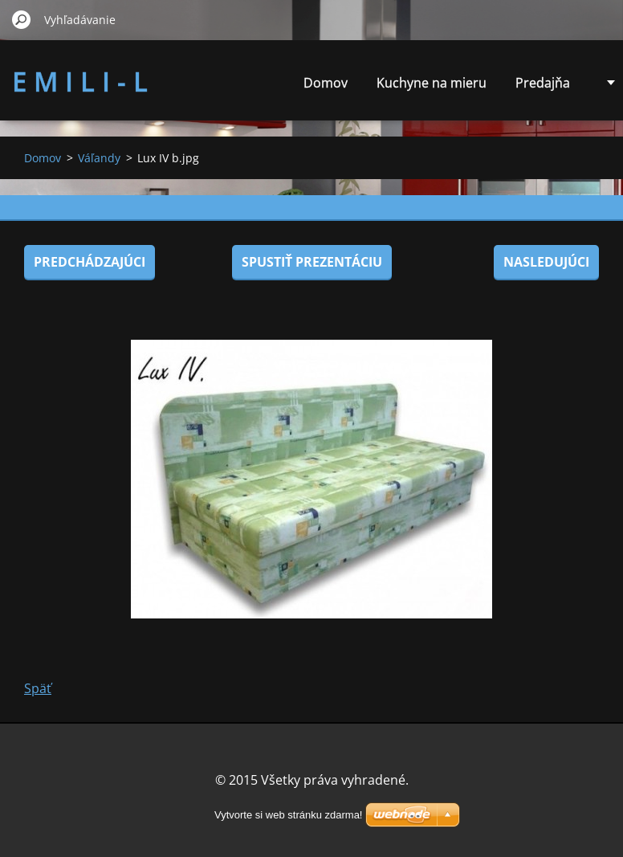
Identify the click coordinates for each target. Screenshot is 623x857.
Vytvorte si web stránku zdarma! (288, 815)
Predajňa (542, 83)
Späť (37, 688)
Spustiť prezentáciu (312, 262)
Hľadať (21, 19)
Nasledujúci (546, 262)
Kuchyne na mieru (432, 83)
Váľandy (99, 157)
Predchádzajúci (89, 262)
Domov (325, 83)
